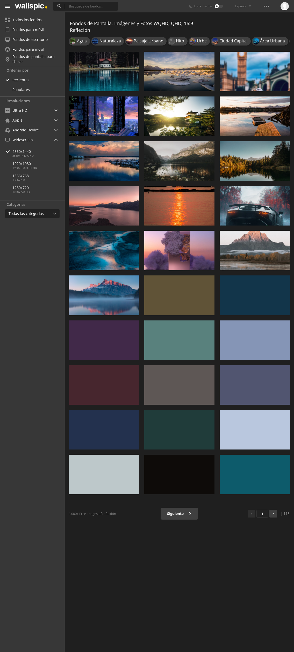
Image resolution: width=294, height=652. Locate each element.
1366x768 (20, 176)
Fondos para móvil (24, 29)
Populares (21, 89)
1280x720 (20, 188)
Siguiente (179, 513)
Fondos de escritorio (26, 39)
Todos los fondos (23, 19)
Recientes (20, 79)
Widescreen (19, 139)
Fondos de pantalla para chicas (30, 59)
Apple (14, 120)
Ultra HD (16, 110)
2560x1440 (38, 151)
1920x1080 (21, 164)
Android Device (22, 130)
